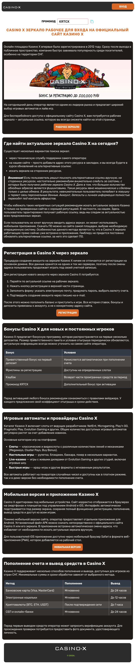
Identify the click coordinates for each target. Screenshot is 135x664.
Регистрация (67, 312)
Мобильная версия (67, 547)
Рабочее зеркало (67, 127)
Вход (123, 6)
